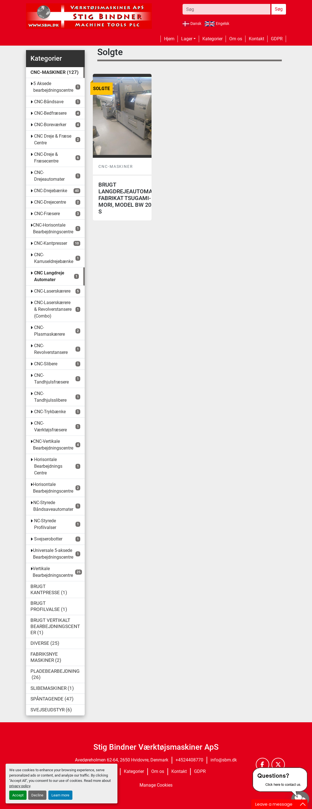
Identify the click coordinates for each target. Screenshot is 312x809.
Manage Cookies (156, 785)
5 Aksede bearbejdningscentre (53, 87)
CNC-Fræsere (47, 213)
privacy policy (19, 786)
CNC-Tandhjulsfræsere (51, 379)
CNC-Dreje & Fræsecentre (46, 158)
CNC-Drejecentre (50, 202)
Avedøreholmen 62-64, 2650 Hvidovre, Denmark (121, 760)
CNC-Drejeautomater (49, 176)
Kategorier (212, 38)
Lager (186, 38)
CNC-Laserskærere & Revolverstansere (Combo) (53, 309)
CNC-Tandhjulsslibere (50, 397)
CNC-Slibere (45, 363)
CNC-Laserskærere (52, 291)
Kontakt (256, 38)
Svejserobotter (48, 539)
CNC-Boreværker (50, 124)
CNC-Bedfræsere (50, 113)
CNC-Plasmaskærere (49, 331)
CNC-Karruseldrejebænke (53, 258)
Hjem (169, 38)
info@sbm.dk (224, 760)
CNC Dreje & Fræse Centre (52, 139)
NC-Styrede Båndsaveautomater (53, 506)
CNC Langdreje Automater (49, 276)
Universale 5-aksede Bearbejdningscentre (53, 554)
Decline (37, 795)
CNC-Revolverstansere (51, 349)
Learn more (60, 795)
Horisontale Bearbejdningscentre (53, 488)
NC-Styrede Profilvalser (45, 524)
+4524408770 (189, 760)
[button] (188, 39)
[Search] (226, 9)
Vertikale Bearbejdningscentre (53, 572)
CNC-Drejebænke (50, 190)
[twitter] (278, 764)
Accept (17, 795)
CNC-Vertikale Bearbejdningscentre (53, 445)
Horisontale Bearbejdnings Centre (48, 466)
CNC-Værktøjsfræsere (50, 426)
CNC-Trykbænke (50, 411)
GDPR (277, 38)
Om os (235, 38)
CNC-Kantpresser (50, 243)
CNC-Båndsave (48, 101)
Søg (279, 9)
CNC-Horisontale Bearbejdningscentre (53, 228)
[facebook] (262, 764)
